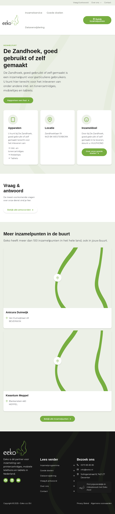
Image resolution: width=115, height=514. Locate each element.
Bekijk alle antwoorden (19, 210)
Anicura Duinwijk (19, 312)
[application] (100, 2)
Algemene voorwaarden (101, 503)
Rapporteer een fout (17, 100)
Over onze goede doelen (93, 152)
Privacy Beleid (83, 503)
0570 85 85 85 (88, 465)
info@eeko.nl (87, 469)
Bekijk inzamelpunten (97, 20)
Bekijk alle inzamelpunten (56, 419)
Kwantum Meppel (19, 395)
